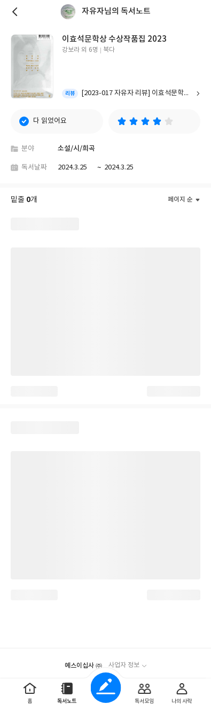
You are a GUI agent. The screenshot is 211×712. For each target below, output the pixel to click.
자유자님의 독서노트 (116, 11)
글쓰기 (105, 687)
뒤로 (16, 11)
